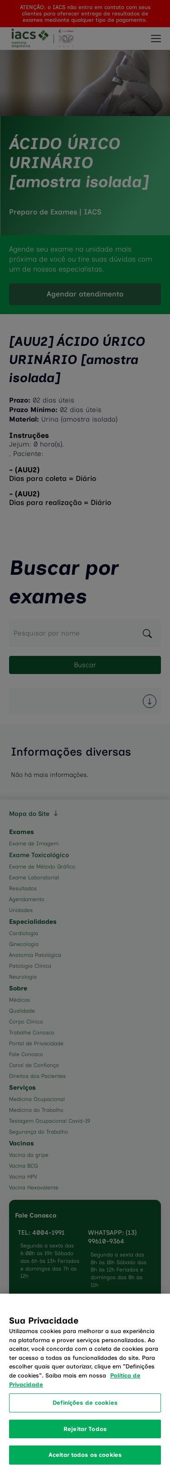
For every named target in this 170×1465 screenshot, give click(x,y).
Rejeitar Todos (85, 1434)
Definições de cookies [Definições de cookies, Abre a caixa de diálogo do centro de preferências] (85, 1407)
